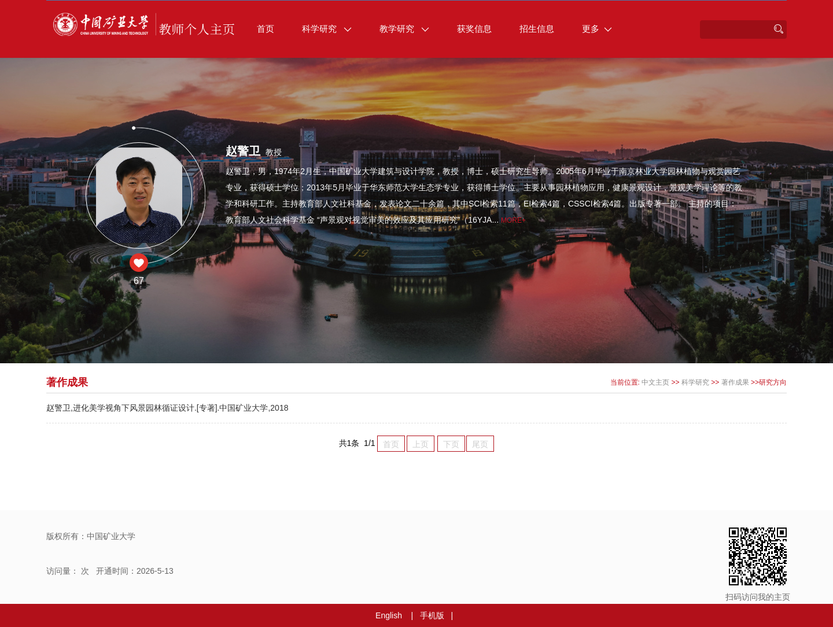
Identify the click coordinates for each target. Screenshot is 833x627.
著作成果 (735, 382)
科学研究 (327, 29)
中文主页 (655, 382)
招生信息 (536, 29)
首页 (265, 29)
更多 (597, 29)
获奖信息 (474, 29)
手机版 (432, 615)
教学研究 (404, 29)
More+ (513, 220)
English (388, 615)
